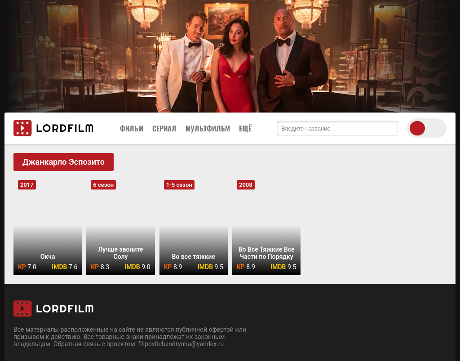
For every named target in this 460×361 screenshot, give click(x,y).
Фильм (131, 128)
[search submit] (389, 128)
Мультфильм (208, 128)
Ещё (245, 128)
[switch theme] (427, 128)
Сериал (164, 128)
